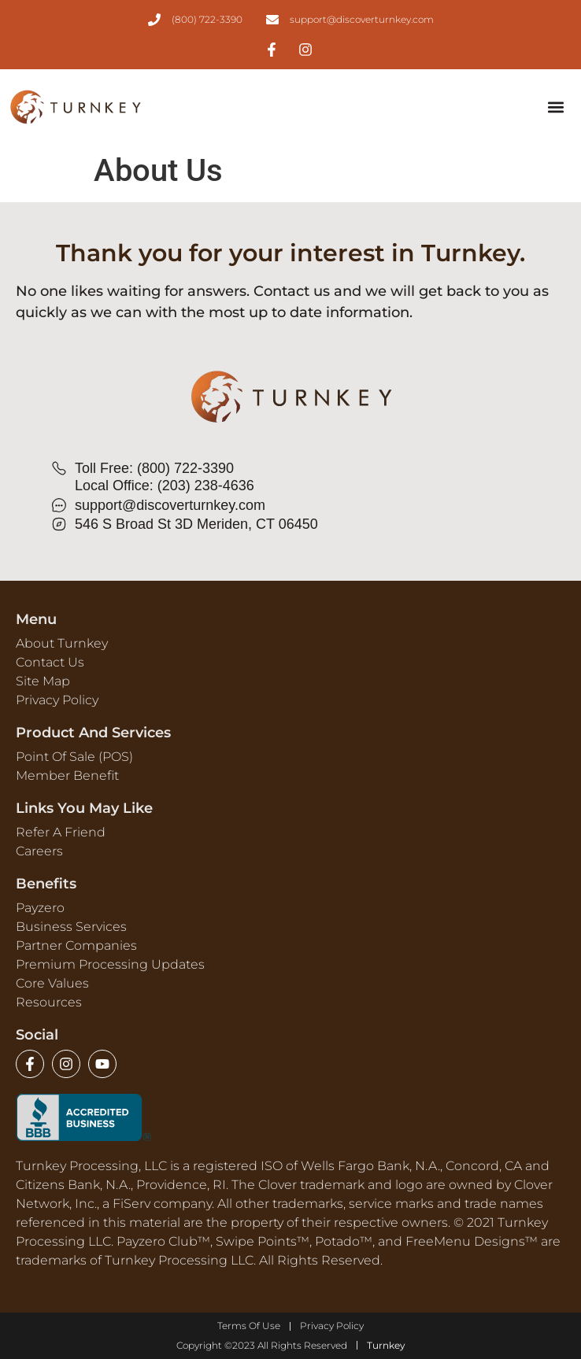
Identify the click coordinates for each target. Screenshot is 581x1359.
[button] (555, 107)
